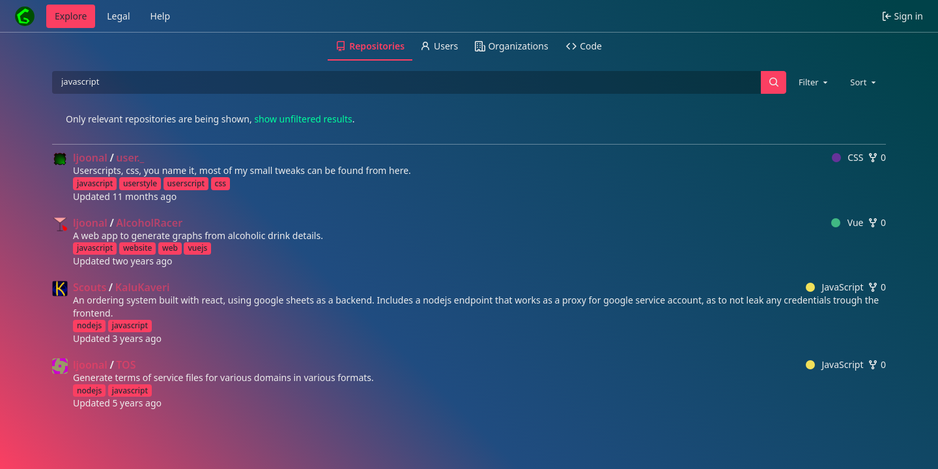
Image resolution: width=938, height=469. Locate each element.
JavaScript (835, 287)
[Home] (25, 16)
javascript (95, 183)
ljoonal (90, 157)
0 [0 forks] (877, 157)
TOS (125, 364)
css (221, 183)
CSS (848, 157)
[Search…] (773, 82)
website (137, 247)
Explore (71, 16)
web (170, 247)
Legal (118, 16)
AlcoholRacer (149, 222)
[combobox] (814, 82)
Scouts (89, 287)
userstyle (140, 183)
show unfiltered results (303, 119)
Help (160, 16)
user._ (130, 157)
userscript (186, 183)
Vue (847, 222)
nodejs (89, 325)
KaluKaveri (142, 287)
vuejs (197, 247)
